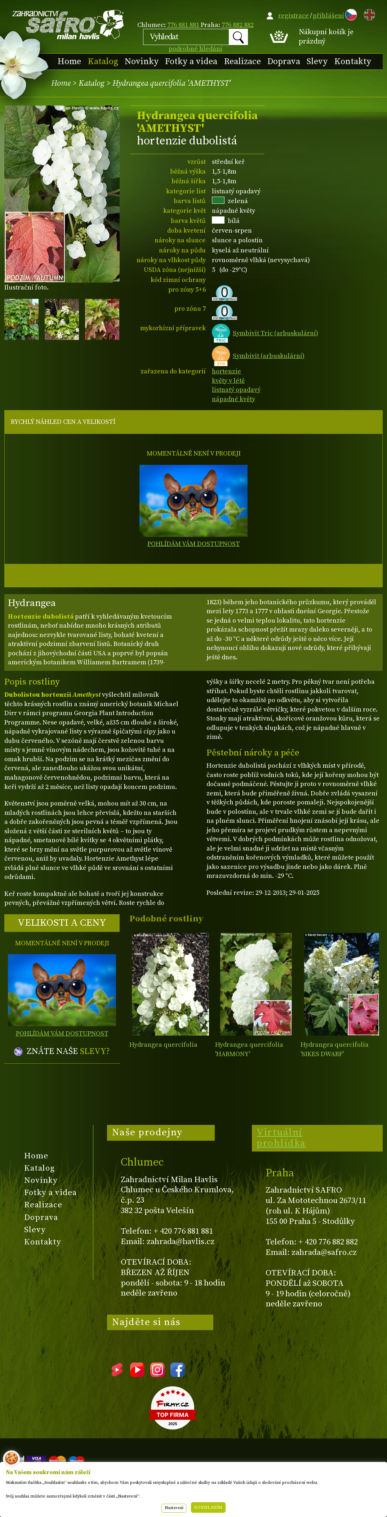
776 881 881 (183, 25)
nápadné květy (233, 399)
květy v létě (228, 381)
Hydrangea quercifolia (163, 1045)
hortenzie (226, 371)
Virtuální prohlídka (281, 1137)
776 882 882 (238, 25)
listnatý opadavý (236, 390)
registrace (293, 16)
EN (368, 13)
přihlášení (328, 16)
